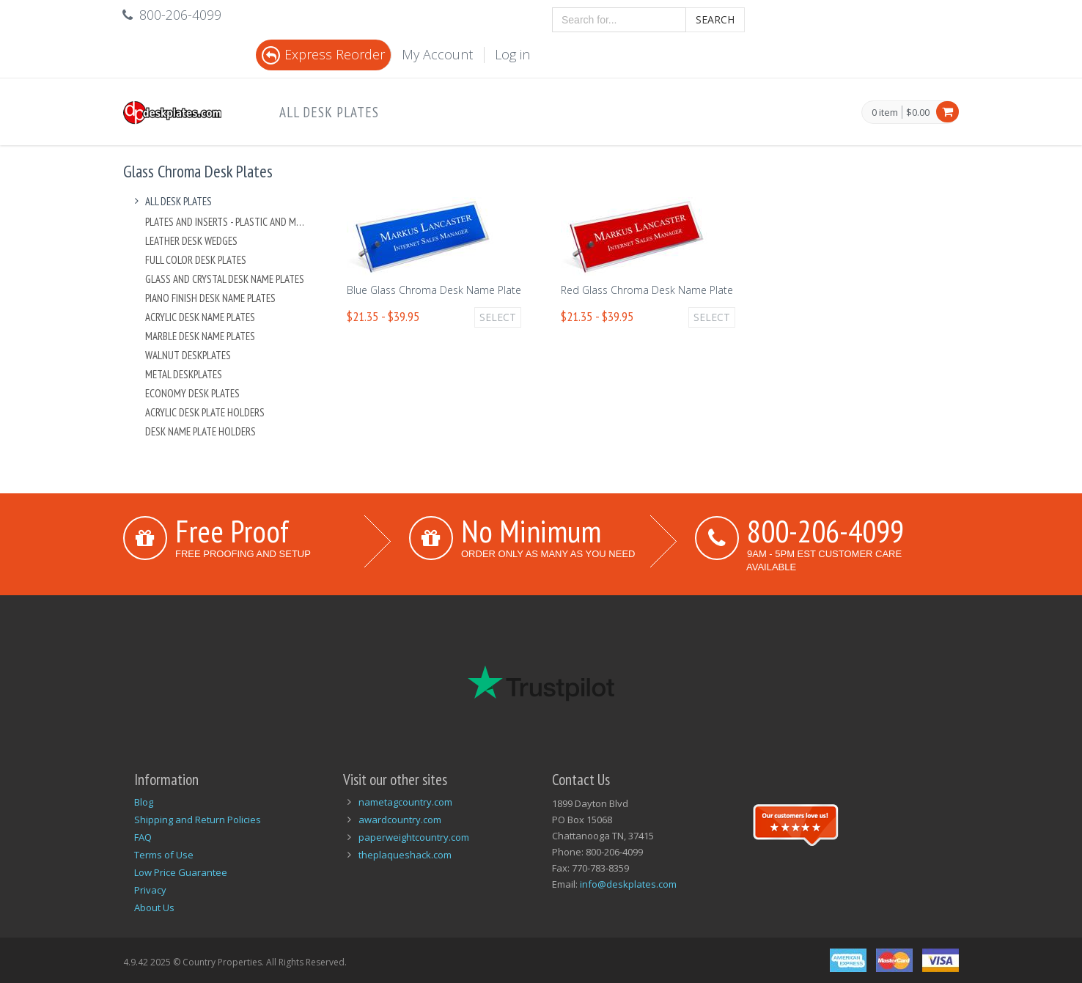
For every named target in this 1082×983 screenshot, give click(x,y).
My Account (437, 54)
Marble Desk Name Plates (200, 336)
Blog (143, 802)
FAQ (143, 837)
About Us (154, 907)
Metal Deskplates (183, 374)
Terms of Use (164, 854)
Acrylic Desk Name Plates (200, 317)
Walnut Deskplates (188, 355)
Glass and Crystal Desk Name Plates (224, 279)
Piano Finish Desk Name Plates (210, 298)
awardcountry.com (399, 819)
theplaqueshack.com (405, 854)
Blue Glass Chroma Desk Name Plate (434, 290)
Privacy (150, 890)
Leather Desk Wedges (191, 241)
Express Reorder (323, 54)
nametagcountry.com (405, 802)
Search (715, 19)
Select (497, 317)
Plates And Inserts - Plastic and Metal (227, 222)
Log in (512, 54)
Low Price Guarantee (180, 872)
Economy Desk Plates (192, 393)
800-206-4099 (825, 530)
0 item (885, 113)
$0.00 (918, 112)
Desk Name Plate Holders (200, 431)
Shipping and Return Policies (197, 819)
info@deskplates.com (628, 884)
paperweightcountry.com (413, 837)
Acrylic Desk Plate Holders (205, 412)
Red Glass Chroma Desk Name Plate (647, 290)
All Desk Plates (329, 112)
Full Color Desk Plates (195, 260)
